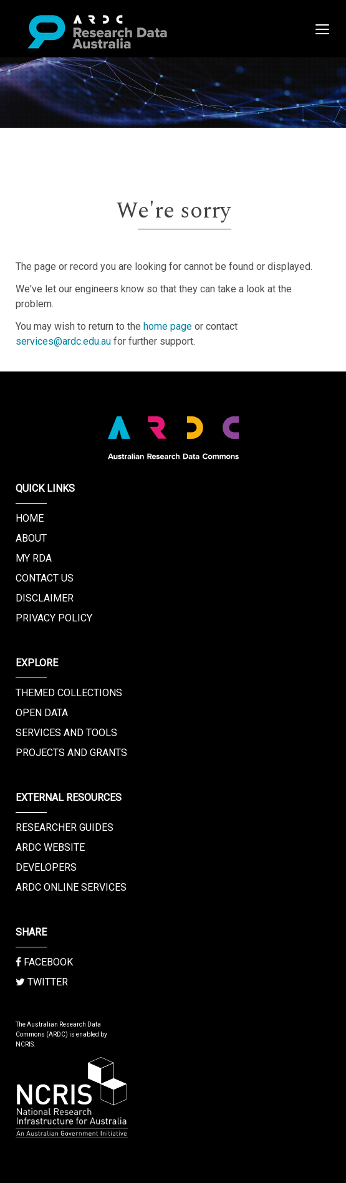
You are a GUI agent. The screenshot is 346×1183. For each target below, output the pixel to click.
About (31, 538)
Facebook (44, 962)
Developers (46, 867)
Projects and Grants (71, 753)
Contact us (45, 578)
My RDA (34, 558)
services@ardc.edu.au (63, 341)
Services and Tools (66, 733)
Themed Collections (69, 693)
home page (167, 326)
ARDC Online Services (71, 887)
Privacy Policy (54, 618)
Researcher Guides (64, 827)
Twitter (42, 982)
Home (30, 518)
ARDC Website (50, 847)
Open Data (42, 713)
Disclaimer (45, 598)
